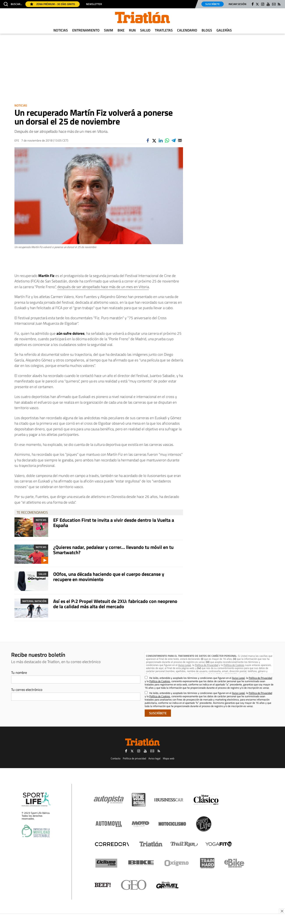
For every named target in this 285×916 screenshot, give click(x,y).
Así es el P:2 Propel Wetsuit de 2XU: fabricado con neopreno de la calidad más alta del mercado (115, 603)
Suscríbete (212, 4)
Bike (121, 30)
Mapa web (168, 758)
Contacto (115, 758)
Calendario (187, 30)
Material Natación (34, 601)
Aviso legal (154, 758)
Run (132, 30)
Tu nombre (19, 672)
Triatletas (164, 30)
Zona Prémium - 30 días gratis (52, 4)
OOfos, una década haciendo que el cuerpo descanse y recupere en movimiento (108, 576)
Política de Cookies (233, 665)
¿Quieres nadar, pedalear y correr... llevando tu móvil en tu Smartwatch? (113, 549)
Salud (145, 30)
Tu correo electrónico (26, 689)
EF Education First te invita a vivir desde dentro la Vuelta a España (113, 522)
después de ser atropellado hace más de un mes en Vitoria (103, 287)
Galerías (224, 30)
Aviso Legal (184, 665)
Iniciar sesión (237, 4)
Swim (108, 30)
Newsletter (94, 4)
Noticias (60, 30)
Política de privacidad (134, 758)
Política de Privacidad (206, 665)
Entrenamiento (86, 30)
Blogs (207, 30)
